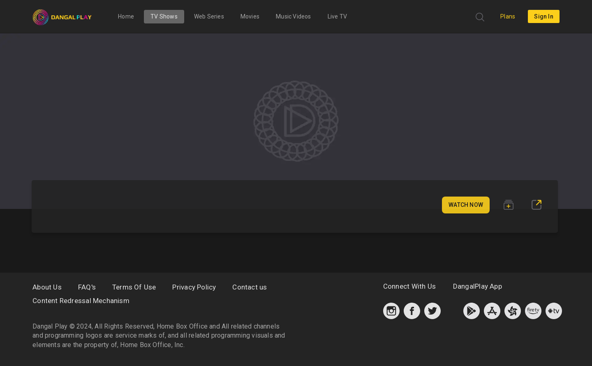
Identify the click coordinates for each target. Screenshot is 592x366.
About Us (47, 287)
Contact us (249, 287)
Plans (507, 16)
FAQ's (87, 287)
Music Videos (293, 16)
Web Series (209, 16)
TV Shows (164, 16)
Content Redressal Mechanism (81, 301)
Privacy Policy (194, 287)
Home (126, 16)
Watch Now (466, 205)
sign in (543, 16)
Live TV (337, 16)
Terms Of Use (134, 287)
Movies (249, 16)
